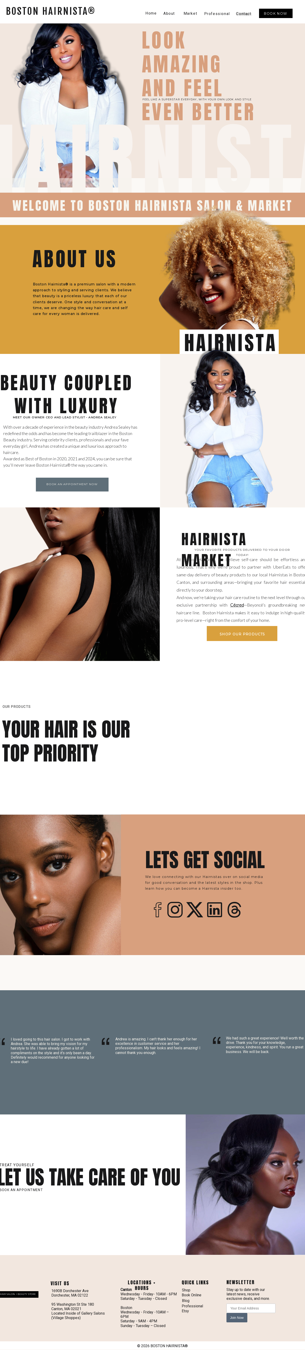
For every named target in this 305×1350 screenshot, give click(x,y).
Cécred (237, 605)
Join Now (237, 1318)
